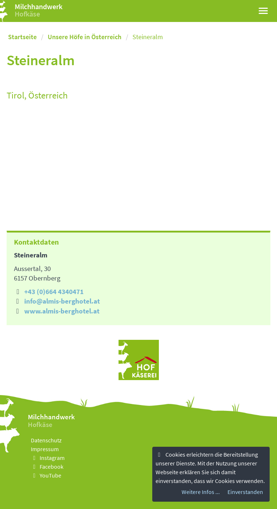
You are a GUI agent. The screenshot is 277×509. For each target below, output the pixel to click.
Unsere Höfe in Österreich (84, 37)
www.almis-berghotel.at (61, 310)
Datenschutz (46, 440)
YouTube (46, 475)
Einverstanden (245, 491)
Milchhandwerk (38, 6)
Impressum (45, 449)
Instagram (48, 457)
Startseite (22, 37)
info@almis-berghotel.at (62, 301)
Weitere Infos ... (201, 491)
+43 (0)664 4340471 (54, 291)
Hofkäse (27, 13)
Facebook (47, 466)
